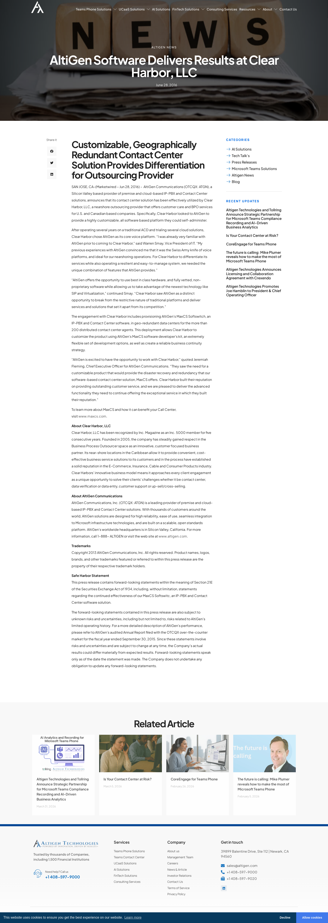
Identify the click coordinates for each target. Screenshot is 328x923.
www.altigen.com (173, 536)
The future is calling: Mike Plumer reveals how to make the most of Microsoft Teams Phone (253, 256)
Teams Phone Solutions (96, 9)
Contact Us (288, 9)
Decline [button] (285, 917)
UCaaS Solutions (134, 9)
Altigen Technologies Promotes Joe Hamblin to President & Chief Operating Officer (253, 290)
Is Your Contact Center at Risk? (252, 235)
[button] (51, 152)
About (270, 9)
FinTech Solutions (188, 9)
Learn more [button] (133, 917)
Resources (250, 9)
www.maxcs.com (92, 416)
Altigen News (164, 47)
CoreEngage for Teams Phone (251, 244)
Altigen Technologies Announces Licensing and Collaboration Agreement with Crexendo (253, 273)
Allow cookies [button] (312, 917)
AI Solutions (161, 9)
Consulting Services (222, 9)
